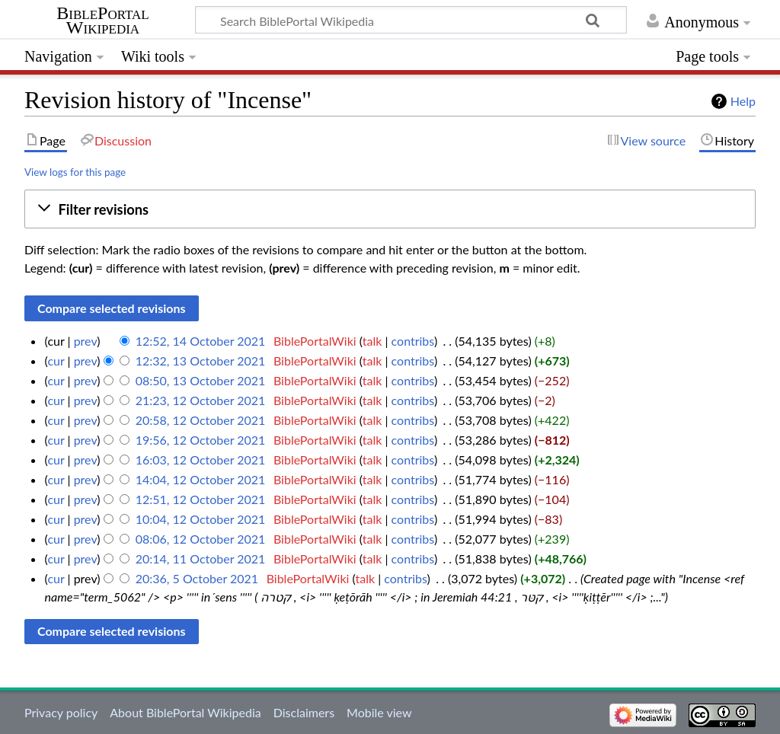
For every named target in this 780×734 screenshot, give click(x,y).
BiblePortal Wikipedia (102, 20)
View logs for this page (75, 172)
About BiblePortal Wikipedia (185, 712)
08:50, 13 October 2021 (201, 380)
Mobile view (379, 712)
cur (55, 360)
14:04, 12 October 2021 (201, 479)
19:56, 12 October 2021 (201, 439)
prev (86, 340)
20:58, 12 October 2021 (201, 420)
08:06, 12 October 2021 (201, 538)
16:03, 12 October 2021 (201, 459)
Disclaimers (303, 712)
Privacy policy (61, 712)
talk (372, 340)
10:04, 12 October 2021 (201, 519)
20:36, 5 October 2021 (197, 578)
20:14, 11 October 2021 (201, 558)
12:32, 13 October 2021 (201, 360)
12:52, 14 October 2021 (201, 340)
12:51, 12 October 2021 (201, 499)
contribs (413, 340)
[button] (390, 208)
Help (743, 101)
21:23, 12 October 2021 (201, 400)
